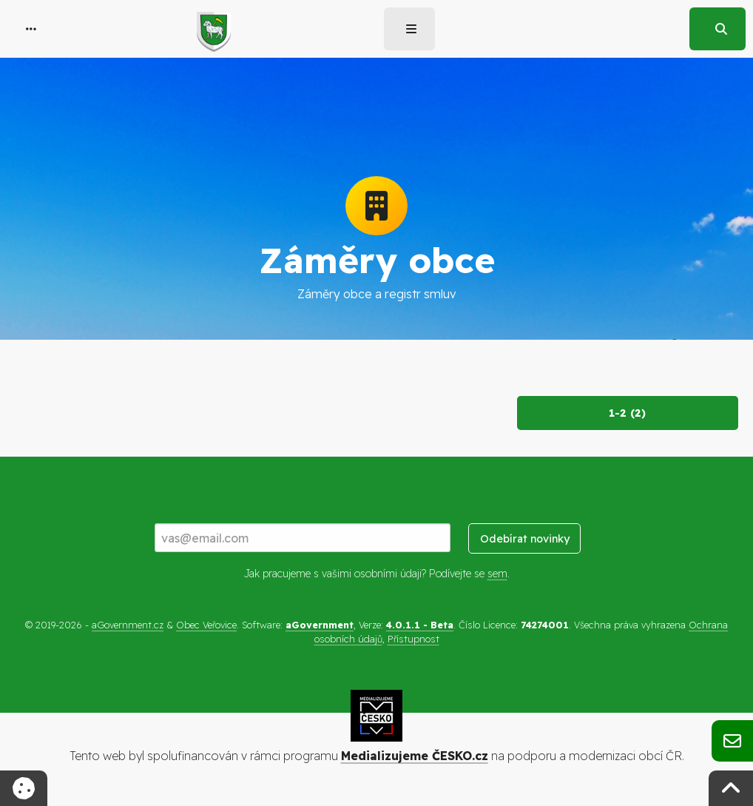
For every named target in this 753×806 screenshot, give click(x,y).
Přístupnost (413, 639)
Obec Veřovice (206, 625)
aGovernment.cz (127, 625)
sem (497, 573)
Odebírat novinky (525, 538)
